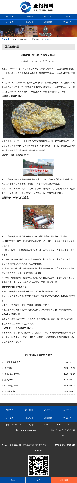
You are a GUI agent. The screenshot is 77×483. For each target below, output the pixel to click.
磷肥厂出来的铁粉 (12, 374)
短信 (38, 480)
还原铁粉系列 (10, 391)
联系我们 (67, 22)
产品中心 (48, 17)
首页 (15, 39)
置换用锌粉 (9, 380)
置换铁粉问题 (38, 39)
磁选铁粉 (8, 368)
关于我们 (29, 17)
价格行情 (48, 22)
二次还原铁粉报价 (12, 362)
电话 (13, 480)
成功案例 (10, 22)
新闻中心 (67, 17)
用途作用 (29, 22)
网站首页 (10, 17)
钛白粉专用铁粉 (11, 386)
